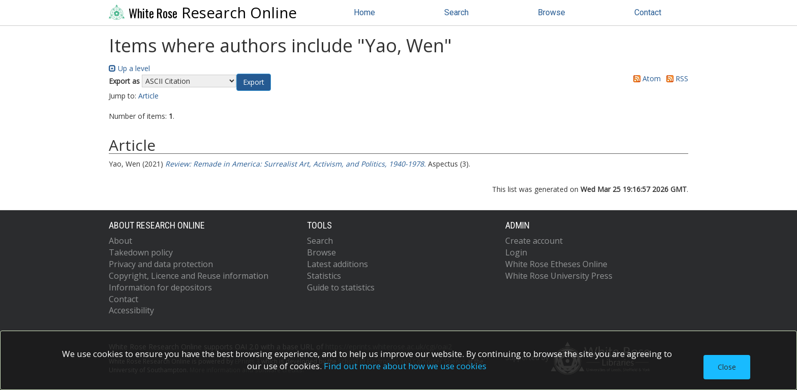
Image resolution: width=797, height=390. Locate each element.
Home (364, 12)
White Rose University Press (558, 275)
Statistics (324, 275)
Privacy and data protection (161, 264)
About (120, 240)
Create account (534, 240)
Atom (645, 78)
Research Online (203, 13)
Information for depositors (160, 287)
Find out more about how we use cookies (405, 366)
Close (727, 367)
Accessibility (131, 310)
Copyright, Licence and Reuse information (188, 275)
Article (148, 96)
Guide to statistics (341, 287)
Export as (124, 81)
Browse (551, 12)
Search (456, 12)
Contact (647, 12)
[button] (253, 82)
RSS (675, 78)
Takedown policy (141, 252)
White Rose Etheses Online (556, 264)
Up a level (129, 68)
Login (516, 252)
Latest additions (337, 264)
